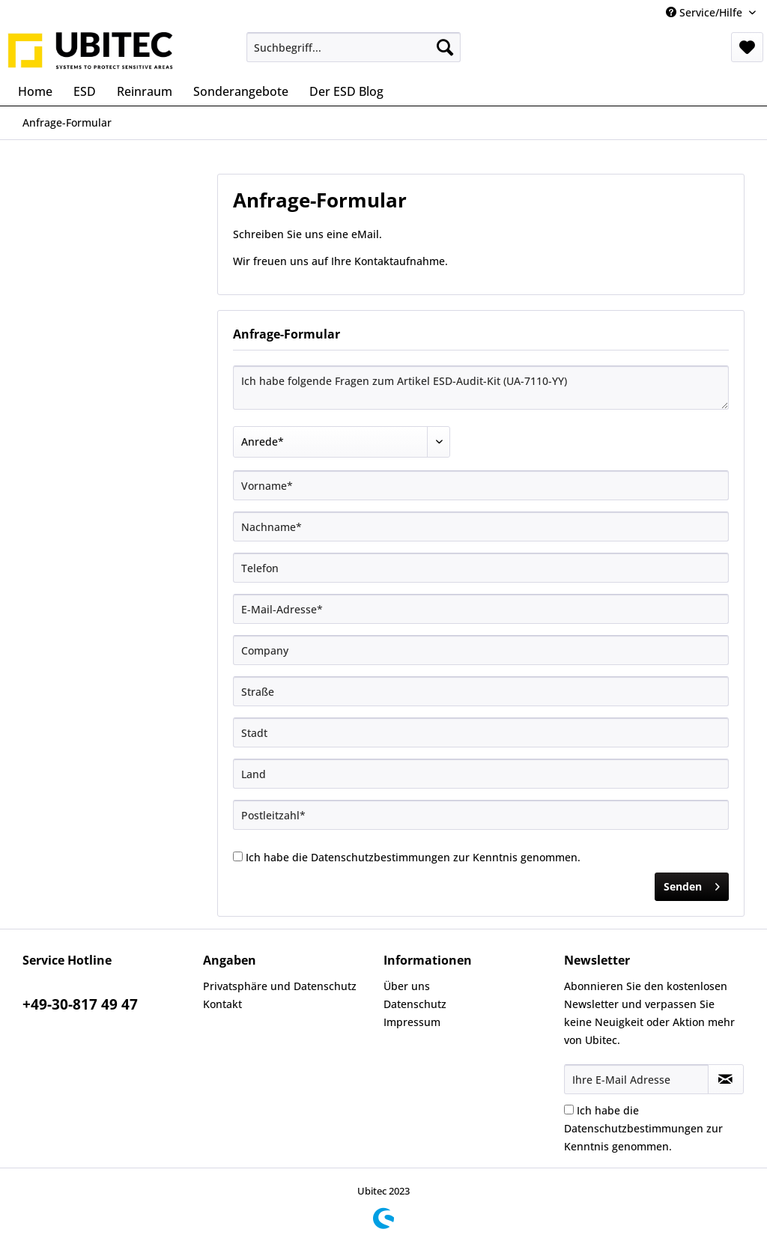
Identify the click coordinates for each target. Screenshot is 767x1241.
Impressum (412, 1022)
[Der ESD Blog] (346, 91)
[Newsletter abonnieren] (726, 1079)
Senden (692, 884)
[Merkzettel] (747, 47)
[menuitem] (353, 47)
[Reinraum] (144, 91)
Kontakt (222, 1004)
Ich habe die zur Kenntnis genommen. (413, 857)
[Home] (35, 91)
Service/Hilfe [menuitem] (705, 12)
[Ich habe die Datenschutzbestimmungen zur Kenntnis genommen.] (238, 856)
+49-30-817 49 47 (80, 1004)
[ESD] (84, 91)
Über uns (407, 986)
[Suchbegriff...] (353, 47)
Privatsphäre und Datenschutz (280, 986)
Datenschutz (415, 1004)
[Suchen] (445, 47)
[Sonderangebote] (241, 91)
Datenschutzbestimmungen (380, 857)
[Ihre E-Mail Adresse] (636, 1079)
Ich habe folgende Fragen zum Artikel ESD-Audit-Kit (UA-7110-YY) (481, 387)
